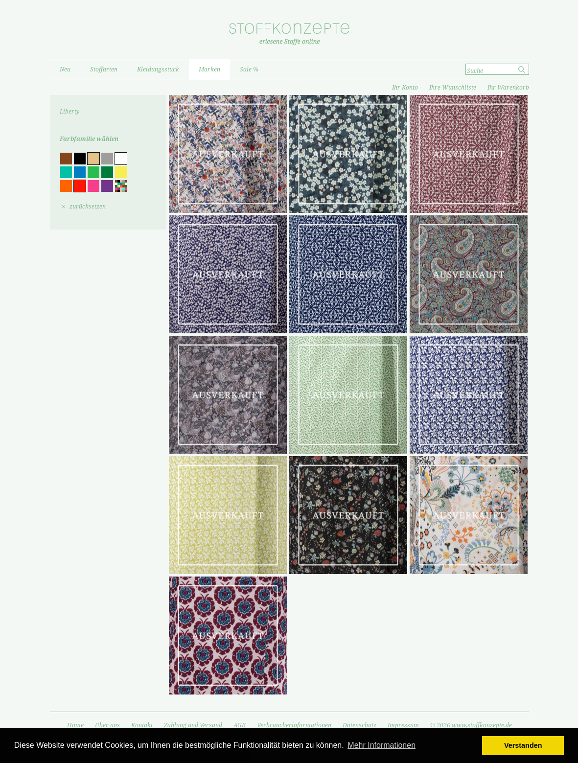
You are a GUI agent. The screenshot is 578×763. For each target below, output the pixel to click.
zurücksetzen (87, 206)
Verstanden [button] (523, 745)
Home (75, 725)
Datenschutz (359, 725)
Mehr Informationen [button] (381, 745)
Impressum (403, 725)
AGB (239, 725)
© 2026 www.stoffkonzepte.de (471, 725)
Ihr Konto (405, 87)
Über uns (107, 725)
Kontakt (142, 725)
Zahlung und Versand (193, 725)
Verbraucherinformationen (294, 725)
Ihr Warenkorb (508, 87)
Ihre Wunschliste (452, 87)
